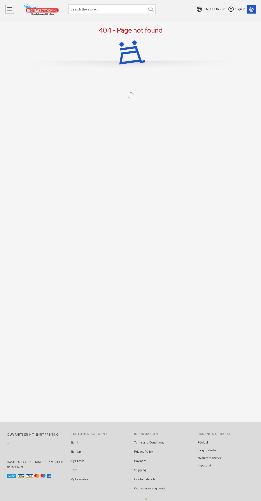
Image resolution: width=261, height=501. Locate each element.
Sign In (74, 442)
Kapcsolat (204, 465)
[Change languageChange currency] (211, 9)
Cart (73, 470)
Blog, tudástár (207, 450)
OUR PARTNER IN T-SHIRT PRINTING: (33, 435)
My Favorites (79, 479)
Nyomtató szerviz (210, 458)
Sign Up (75, 452)
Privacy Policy (143, 452)
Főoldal (203, 442)
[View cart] (251, 9)
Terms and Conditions (149, 442)
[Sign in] (237, 9)
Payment (140, 461)
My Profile (77, 461)
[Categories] (9, 9)
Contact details (144, 479)
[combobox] (112, 9)
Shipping (140, 470)
